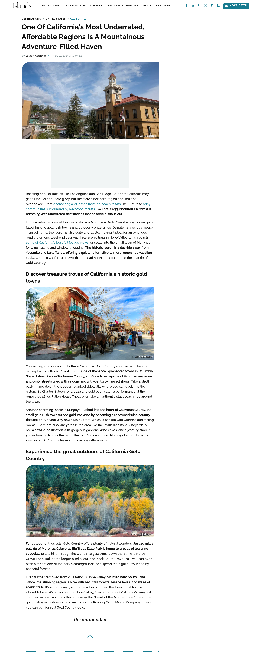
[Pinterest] (199, 6)
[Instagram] (193, 6)
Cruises (96, 5)
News (147, 5)
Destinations (49, 5)
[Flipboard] (212, 6)
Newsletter (236, 5)
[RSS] (218, 6)
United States (56, 18)
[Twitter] (205, 6)
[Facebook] (186, 6)
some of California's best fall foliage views (57, 242)
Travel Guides (75, 5)
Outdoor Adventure (122, 5)
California (78, 18)
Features (163, 5)
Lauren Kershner (35, 55)
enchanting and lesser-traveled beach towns (87, 204)
